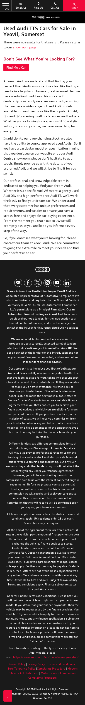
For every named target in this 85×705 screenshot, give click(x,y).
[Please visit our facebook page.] (28, 283)
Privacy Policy (36, 664)
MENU (5, 6)
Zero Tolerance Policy (21, 668)
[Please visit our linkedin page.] (67, 283)
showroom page (24, 47)
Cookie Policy (17, 664)
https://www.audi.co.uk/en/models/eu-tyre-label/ (46, 657)
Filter (74, 6)
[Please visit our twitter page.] (38, 283)
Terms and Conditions (61, 664)
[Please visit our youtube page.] (57, 283)
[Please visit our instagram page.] (47, 283)
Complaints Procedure (51, 668)
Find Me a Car (16, 67)
